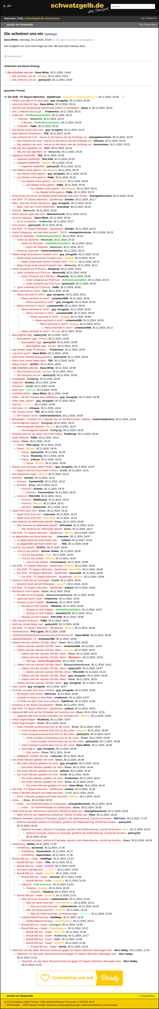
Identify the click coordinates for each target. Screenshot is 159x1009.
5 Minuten (17, 115)
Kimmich (17, 477)
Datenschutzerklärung (92, 1005)
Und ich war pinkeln (23, 547)
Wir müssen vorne (22, 411)
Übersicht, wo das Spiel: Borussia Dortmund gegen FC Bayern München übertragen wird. (62, 950)
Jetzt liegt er (28, 748)
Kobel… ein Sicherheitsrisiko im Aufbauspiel (41, 803)
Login (143, 18)
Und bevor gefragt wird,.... (31, 869)
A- (4, 6)
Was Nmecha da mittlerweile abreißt (32, 521)
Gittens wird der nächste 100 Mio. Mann (34, 642)
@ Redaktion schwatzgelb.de (80, 40)
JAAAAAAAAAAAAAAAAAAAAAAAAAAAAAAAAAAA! (42, 635)
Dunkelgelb (18, 378)
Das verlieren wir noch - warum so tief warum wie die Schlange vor (49, 137)
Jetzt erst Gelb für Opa (25, 104)
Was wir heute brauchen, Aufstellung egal (54, 913)
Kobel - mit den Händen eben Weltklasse (35, 397)
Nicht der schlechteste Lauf (27, 624)
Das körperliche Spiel (24, 474)
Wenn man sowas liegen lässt (29, 360)
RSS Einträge (12, 1005)
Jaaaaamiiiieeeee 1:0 (24, 638)
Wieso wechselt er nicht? (26, 290)
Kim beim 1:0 (19, 408)
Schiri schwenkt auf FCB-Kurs (29, 269)
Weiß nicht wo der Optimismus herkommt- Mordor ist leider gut (47, 811)
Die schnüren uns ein (24, 76)
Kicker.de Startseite (23, 236)
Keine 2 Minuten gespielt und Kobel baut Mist (37, 792)
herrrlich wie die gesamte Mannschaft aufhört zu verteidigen (45, 107)
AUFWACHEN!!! (21, 393)
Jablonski (17, 382)
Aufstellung (18, 844)
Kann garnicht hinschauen (27, 133)
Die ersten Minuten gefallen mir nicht (32, 759)
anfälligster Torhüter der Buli (32, 756)
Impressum (52, 1005)
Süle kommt (32, 752)
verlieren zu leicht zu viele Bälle (34, 697)
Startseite (10, 18)
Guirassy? (18, 386)
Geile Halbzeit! (20, 437)
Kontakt (41, 1005)
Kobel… (16, 800)
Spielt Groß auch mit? (24, 510)
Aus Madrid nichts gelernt (26, 170)
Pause (15, 441)
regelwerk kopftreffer (23, 155)
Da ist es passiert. (22, 217)
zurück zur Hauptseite (20, 24)
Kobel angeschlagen (23, 723)
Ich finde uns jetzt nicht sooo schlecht (33, 690)
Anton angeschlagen (23, 719)
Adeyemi (26, 884)
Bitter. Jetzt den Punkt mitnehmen (31, 203)
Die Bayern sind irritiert (29, 693)
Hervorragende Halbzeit (25, 422)
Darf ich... (17, 404)
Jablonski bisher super (29, 598)
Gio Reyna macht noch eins (27, 129)
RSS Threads (28, 1005)
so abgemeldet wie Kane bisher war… (33, 536)
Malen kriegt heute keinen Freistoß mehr (35, 254)
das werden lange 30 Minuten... (29, 349)
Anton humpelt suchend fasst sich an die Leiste (43, 726)
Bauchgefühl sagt (22, 335)
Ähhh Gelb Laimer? (23, 400)
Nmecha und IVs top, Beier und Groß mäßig (37, 433)
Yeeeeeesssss (20, 631)
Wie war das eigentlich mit (27, 148)
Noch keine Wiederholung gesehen (32, 356)
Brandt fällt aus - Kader (25, 858)
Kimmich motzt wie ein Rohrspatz (31, 580)
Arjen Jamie (19, 686)
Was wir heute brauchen (35, 899)
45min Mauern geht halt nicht (28, 214)
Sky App (30, 661)
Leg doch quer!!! (21, 353)
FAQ (21, 18)
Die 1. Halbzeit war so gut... (27, 111)
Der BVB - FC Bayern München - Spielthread (34, 96)
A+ (9, 6)
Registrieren (152, 18)
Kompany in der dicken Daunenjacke (32, 704)
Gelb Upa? (18, 389)
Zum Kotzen (19, 225)
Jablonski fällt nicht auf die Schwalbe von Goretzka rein (43, 712)
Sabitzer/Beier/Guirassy (35, 917)
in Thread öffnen (149, 24)
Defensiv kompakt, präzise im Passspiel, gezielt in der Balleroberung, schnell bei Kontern (62, 818)
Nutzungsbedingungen (69, 1005)
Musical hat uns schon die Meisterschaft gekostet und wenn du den (49, 195)
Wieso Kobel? (20, 364)
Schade (16, 210)
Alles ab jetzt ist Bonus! (25, 620)
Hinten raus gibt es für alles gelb (30, 100)
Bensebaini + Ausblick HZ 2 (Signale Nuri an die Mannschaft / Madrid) (51, 419)
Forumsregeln (110, 1005)
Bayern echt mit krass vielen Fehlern (32, 466)
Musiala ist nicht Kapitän (26, 591)
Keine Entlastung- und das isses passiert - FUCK (39, 232)
